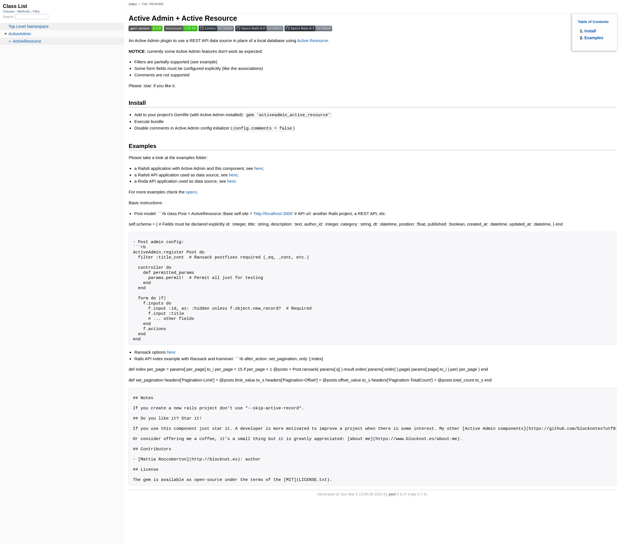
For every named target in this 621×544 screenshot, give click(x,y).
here (258, 167)
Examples (593, 38)
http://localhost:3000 (273, 212)
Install (590, 31)
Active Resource (312, 40)
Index (133, 4)
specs (191, 191)
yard (391, 493)
